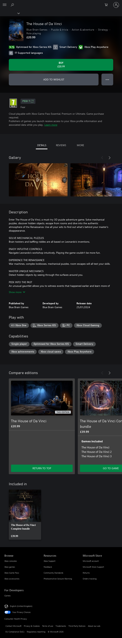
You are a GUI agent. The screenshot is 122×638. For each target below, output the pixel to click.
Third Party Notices (76, 626)
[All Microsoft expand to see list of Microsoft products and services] (4, 5)
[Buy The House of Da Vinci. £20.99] (61, 65)
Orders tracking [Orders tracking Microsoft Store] (89, 578)
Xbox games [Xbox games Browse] (9, 567)
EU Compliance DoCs (15, 631)
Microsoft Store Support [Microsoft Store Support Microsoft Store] (93, 567)
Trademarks (61, 626)
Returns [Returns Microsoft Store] (86, 573)
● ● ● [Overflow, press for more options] (107, 79)
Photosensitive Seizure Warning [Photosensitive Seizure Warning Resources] (58, 578)
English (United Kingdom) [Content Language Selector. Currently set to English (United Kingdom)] (21, 606)
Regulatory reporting (36, 631)
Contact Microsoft (13, 626)
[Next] (109, 157)
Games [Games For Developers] (7, 595)
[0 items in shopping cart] (107, 5)
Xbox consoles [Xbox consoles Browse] (10, 561)
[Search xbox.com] (13, 5)
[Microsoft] (61, 3)
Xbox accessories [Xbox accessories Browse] (11, 578)
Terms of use (47, 626)
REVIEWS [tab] (61, 145)
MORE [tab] (80, 145)
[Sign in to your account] (116, 5)
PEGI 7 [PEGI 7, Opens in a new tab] (28, 101)
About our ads (94, 626)
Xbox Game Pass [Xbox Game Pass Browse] (11, 573)
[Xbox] (10, 13)
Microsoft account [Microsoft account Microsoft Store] (91, 561)
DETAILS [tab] (41, 145)
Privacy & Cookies (32, 626)
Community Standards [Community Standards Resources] (53, 573)
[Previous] (102, 157)
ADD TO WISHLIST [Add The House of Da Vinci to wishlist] (53, 79)
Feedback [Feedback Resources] (48, 567)
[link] (25, 515)
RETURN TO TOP (41, 468)
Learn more (50, 124)
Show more (17, 292)
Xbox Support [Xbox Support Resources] (49, 561)
